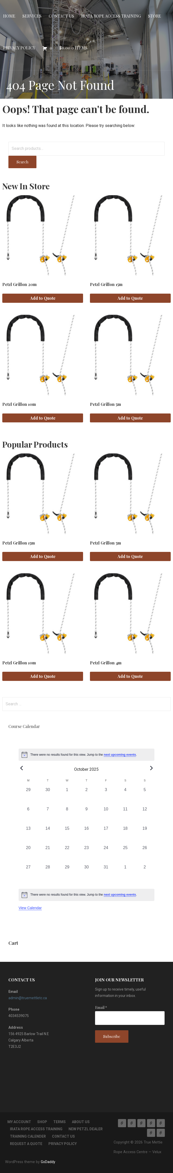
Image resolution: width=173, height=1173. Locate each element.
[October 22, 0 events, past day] (67, 854)
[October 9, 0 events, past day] (86, 815)
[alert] (86, 755)
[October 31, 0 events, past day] (106, 873)
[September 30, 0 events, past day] (47, 796)
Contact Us (61, 16)
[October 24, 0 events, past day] (106, 854)
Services (32, 16)
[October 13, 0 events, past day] (28, 835)
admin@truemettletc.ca (27, 998)
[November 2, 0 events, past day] (144, 873)
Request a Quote (26, 1144)
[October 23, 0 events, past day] (86, 854)
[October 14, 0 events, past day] (47, 835)
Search (22, 161)
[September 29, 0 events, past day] (28, 796)
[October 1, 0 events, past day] (67, 796)
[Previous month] (22, 768)
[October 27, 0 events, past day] (28, 873)
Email (101, 1007)
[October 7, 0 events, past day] (47, 815)
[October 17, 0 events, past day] (106, 835)
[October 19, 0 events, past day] (144, 835)
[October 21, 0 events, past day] (47, 854)
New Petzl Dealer (86, 1129)
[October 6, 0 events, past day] (28, 815)
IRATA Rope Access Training (111, 16)
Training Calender (28, 1136)
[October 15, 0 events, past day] (67, 835)
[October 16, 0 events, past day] (86, 835)
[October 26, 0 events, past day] (144, 854)
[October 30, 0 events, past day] (86, 873)
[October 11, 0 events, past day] (125, 815)
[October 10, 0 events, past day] (106, 815)
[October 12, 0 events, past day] (144, 815)
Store (154, 16)
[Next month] (151, 768)
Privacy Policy (19, 47)
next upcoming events (120, 754)
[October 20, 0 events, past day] (28, 854)
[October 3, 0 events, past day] (106, 796)
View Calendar (30, 908)
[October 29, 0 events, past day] (67, 873)
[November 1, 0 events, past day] (125, 873)
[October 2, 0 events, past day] (86, 796)
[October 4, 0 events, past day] (125, 796)
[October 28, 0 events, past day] (47, 873)
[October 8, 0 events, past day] (67, 815)
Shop (42, 1122)
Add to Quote (43, 298)
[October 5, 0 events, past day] (144, 796)
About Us (81, 1122)
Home (9, 16)
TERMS (59, 1122)
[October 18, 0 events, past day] (125, 835)
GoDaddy (48, 1162)
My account (19, 1122)
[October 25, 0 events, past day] (125, 854)
